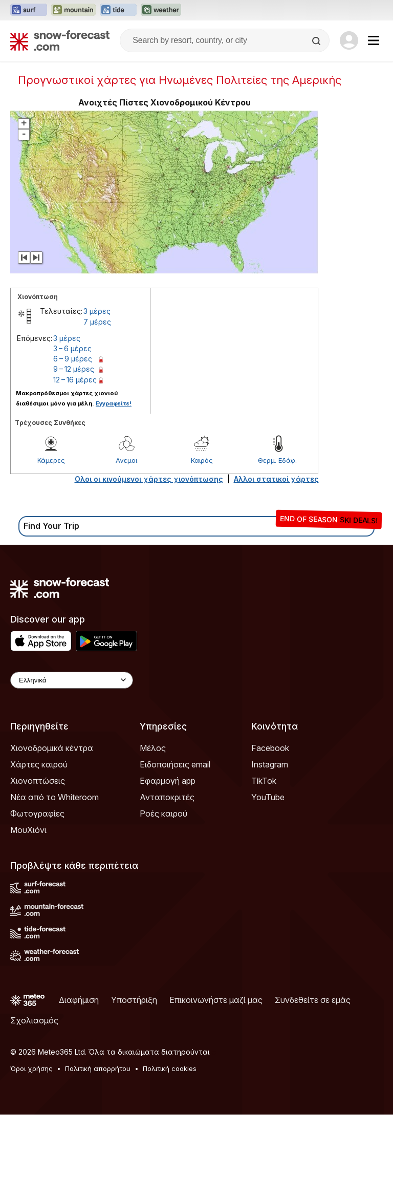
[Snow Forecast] (60, 40)
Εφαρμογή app (167, 781)
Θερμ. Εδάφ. (277, 460)
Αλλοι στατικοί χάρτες (276, 479)
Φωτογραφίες (37, 813)
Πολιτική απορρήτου (97, 1068)
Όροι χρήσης (31, 1068)
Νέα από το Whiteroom (54, 797)
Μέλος (153, 748)
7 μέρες (97, 321)
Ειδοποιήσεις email (175, 764)
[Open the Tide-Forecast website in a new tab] (118, 10)
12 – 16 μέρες (75, 379)
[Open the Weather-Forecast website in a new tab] (161, 10)
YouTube (268, 797)
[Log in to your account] (349, 40)
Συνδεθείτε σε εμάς (313, 1000)
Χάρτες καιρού (39, 764)
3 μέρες (97, 311)
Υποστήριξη (134, 1000)
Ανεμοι (126, 460)
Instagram (269, 764)
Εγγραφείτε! (114, 403)
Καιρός (202, 460)
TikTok (263, 781)
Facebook (270, 748)
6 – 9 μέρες (72, 358)
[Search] (317, 41)
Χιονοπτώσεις (37, 781)
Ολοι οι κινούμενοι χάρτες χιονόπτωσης (149, 479)
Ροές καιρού (163, 813)
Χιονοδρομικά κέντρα (51, 748)
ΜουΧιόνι (28, 830)
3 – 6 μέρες (72, 348)
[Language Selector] (71, 680)
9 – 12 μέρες (73, 369)
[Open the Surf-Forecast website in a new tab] (28, 10)
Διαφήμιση (79, 1000)
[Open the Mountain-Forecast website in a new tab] (73, 10)
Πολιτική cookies (169, 1068)
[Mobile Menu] (373, 40)
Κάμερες (51, 460)
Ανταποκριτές (167, 797)
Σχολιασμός (34, 1020)
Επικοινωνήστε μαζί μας (216, 1000)
